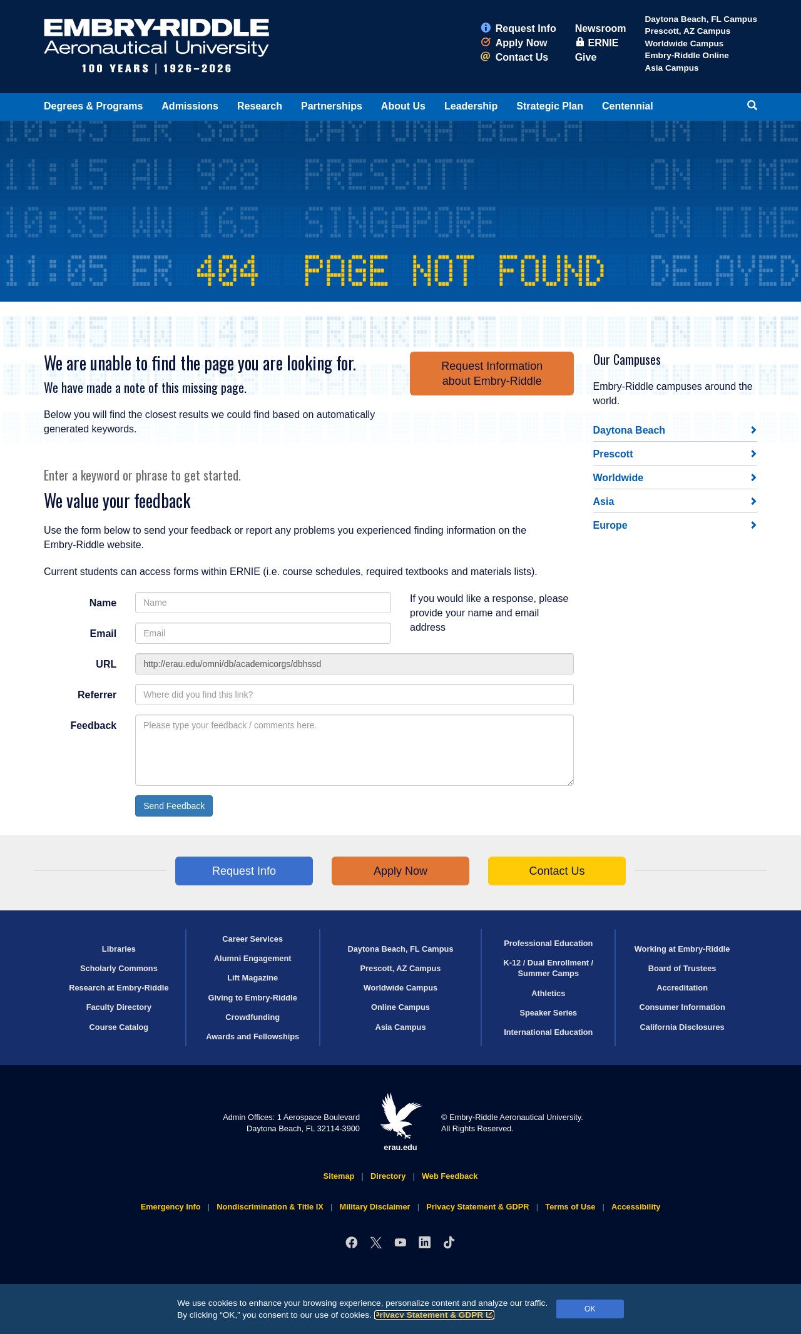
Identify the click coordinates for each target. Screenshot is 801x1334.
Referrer (97, 695)
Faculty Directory (119, 1007)
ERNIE (597, 43)
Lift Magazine (252, 977)
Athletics (548, 993)
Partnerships (331, 106)
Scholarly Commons (119, 968)
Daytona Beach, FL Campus (701, 19)
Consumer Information (682, 1007)
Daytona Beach (629, 430)
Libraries (119, 949)
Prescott (613, 454)
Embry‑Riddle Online (686, 55)
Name (103, 603)
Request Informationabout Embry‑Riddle (492, 373)
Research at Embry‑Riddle (118, 987)
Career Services (252, 939)
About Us (403, 106)
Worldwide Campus (684, 43)
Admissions (189, 106)
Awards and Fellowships (252, 1036)
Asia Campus (671, 68)
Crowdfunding (252, 1017)
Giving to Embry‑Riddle (252, 997)
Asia (604, 501)
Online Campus (400, 1007)
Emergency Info (171, 1206)
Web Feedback (449, 1176)
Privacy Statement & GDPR (434, 1315)
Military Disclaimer (374, 1206)
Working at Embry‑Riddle (682, 949)
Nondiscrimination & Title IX (270, 1206)
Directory (388, 1176)
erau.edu (400, 1122)
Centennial (627, 106)
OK (589, 1309)
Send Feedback (174, 806)
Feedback (93, 725)
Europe (610, 525)
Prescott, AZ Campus (687, 31)
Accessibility (635, 1206)
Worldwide (618, 477)
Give (586, 57)
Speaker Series (548, 1012)
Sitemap (339, 1176)
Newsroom (600, 28)
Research (259, 106)
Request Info (518, 28)
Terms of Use (570, 1206)
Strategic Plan (549, 106)
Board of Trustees (682, 968)
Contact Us (514, 57)
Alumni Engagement (253, 958)
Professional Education (548, 943)
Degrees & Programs (93, 106)
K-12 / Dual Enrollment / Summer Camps (548, 968)
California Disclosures (682, 1027)
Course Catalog (119, 1027)
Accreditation (682, 987)
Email (103, 633)
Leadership (470, 106)
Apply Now (514, 43)
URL (106, 664)
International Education (548, 1032)
